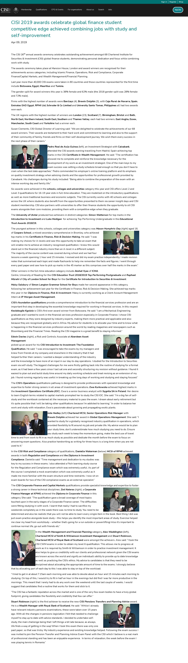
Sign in (164, 2)
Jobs (110, 10)
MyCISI (178, 10)
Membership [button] (26, 10)
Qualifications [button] (41, 10)
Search (101, 10)
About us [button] (90, 10)
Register (173, 2)
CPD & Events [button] (57, 10)
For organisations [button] (75, 10)
